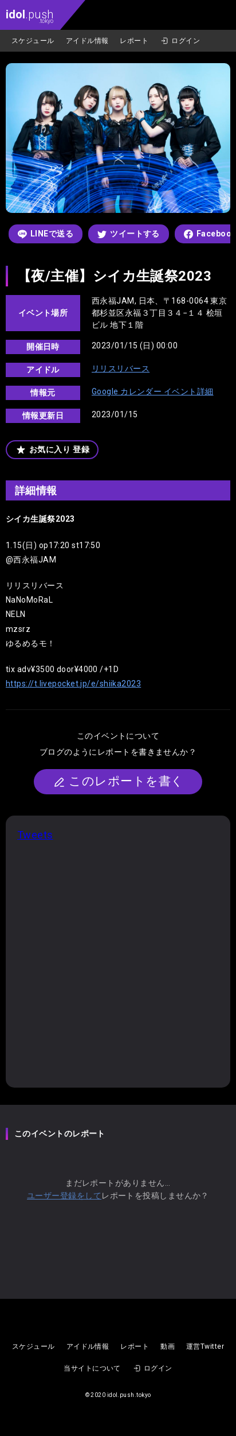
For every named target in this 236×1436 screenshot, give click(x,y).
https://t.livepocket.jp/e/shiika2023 (73, 683)
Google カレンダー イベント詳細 (153, 391)
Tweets (35, 835)
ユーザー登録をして (64, 1195)
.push (29, 15)
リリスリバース (121, 368)
